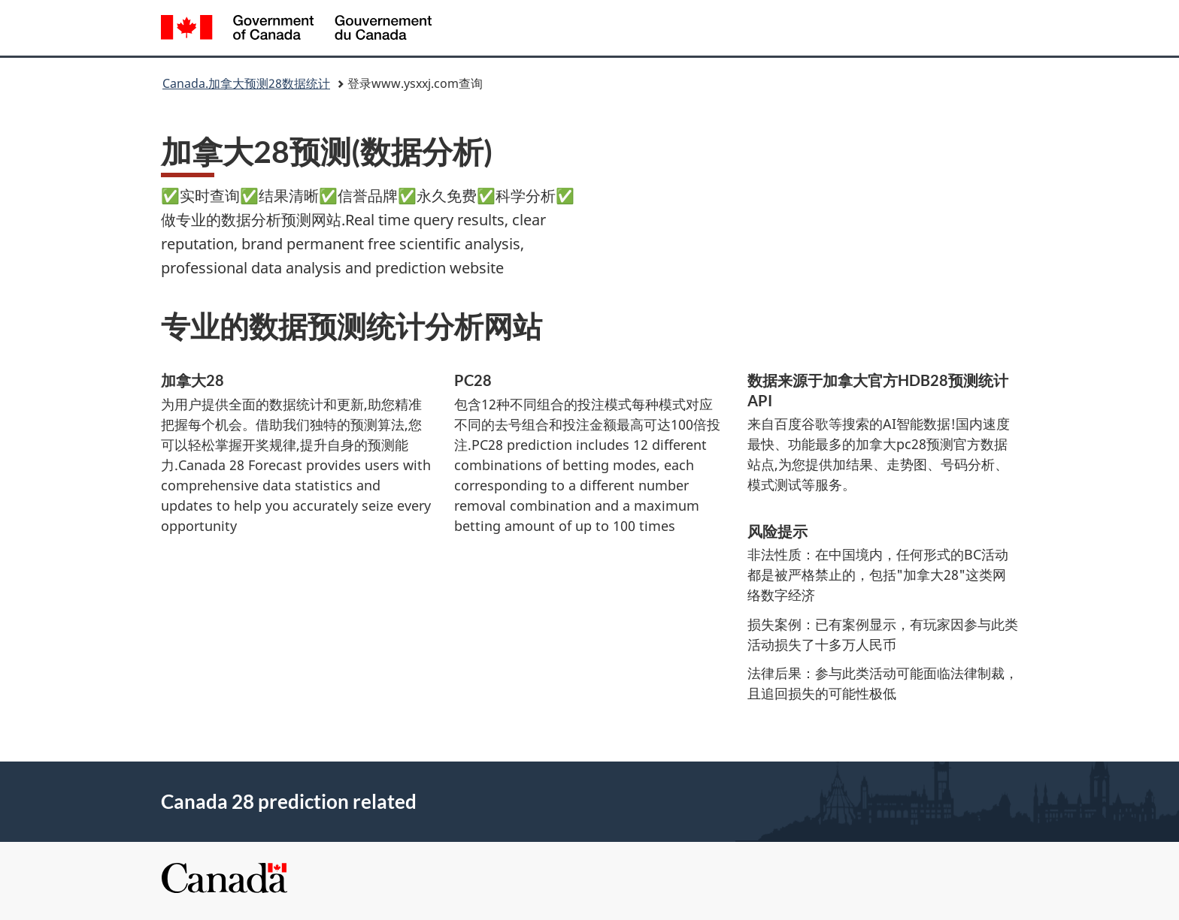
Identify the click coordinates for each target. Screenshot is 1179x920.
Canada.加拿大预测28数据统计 (246, 83)
